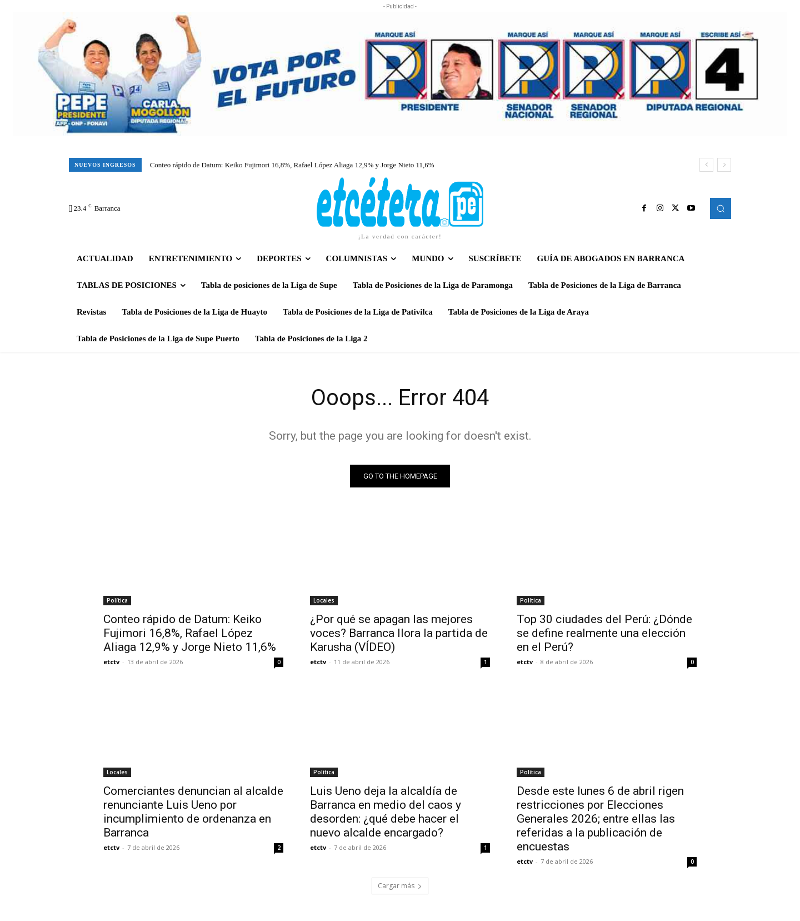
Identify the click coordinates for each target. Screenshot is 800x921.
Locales (323, 600)
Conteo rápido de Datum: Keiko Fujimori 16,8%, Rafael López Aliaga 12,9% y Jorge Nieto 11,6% (292, 165)
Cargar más (400, 885)
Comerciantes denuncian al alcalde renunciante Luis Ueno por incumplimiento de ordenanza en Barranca (193, 811)
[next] (724, 165)
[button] (720, 208)
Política (117, 600)
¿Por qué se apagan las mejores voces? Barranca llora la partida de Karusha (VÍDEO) (399, 633)
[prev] (706, 165)
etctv (111, 662)
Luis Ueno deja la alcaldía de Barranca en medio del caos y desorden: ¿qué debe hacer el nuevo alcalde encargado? (385, 811)
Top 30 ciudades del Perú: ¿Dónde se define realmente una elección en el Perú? (604, 633)
